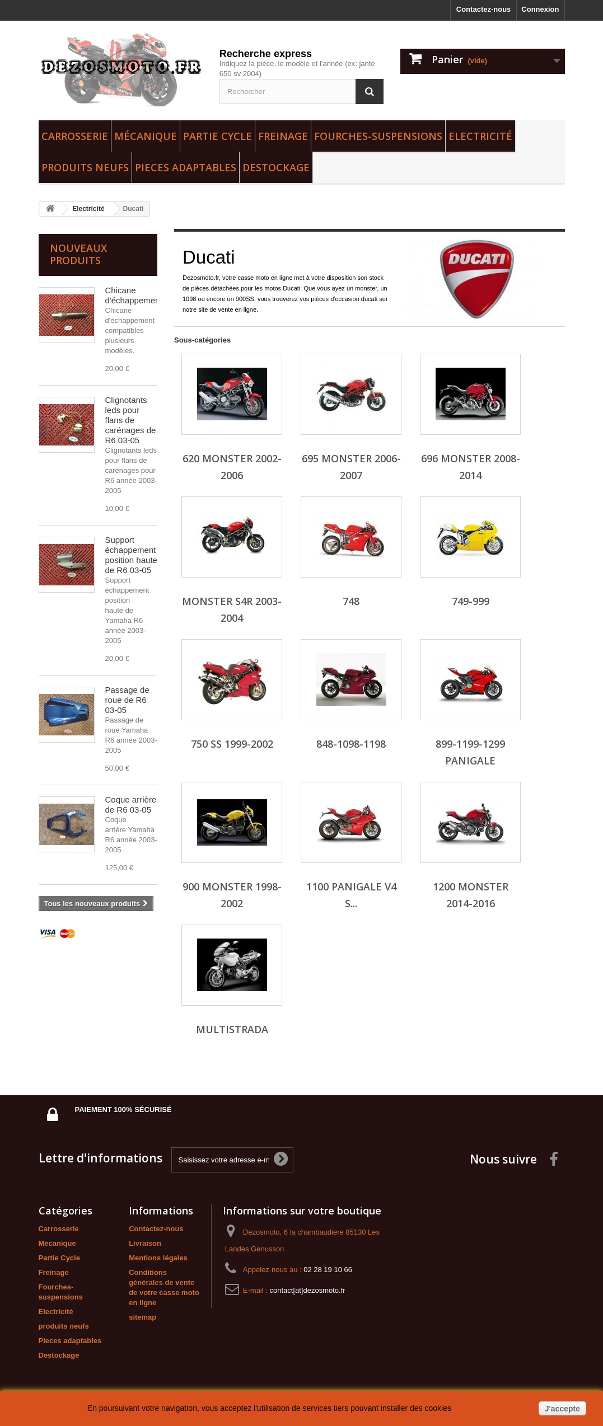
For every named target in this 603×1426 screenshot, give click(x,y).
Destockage (276, 167)
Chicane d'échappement (133, 295)
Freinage (283, 136)
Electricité (480, 136)
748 (351, 601)
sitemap (142, 1317)
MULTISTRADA (232, 1029)
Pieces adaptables (185, 167)
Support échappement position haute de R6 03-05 (131, 555)
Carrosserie (74, 136)
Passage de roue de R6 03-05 (127, 700)
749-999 (470, 601)
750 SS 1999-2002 (232, 743)
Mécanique (145, 136)
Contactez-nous (483, 9)
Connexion (540, 9)
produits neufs (85, 167)
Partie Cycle (217, 136)
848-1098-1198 (351, 743)
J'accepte (562, 1408)
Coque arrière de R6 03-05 (131, 804)
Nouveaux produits (78, 254)
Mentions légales (158, 1258)
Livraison (145, 1243)
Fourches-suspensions (378, 136)
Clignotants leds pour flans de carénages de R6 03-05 (130, 420)
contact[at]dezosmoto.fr (307, 1290)
